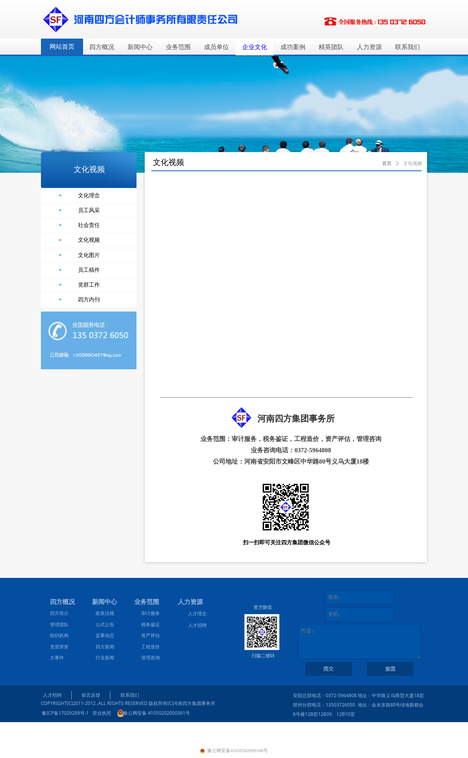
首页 (387, 163)
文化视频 (412, 163)
